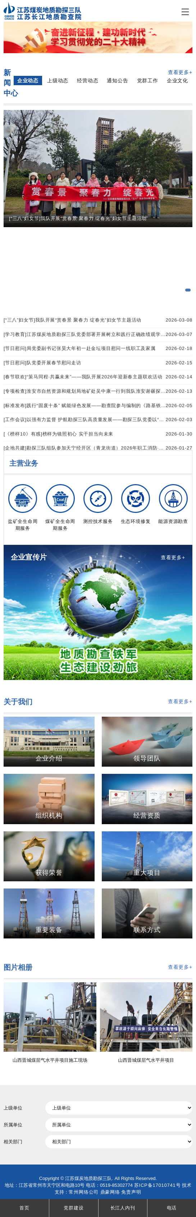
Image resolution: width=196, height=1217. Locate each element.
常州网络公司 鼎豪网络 (94, 1192)
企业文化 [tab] (177, 81)
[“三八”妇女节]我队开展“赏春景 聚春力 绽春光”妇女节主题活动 (98, 395)
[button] (188, 290)
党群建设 (73, 1208)
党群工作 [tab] (147, 81)
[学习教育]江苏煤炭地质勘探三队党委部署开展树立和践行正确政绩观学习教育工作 (98, 409)
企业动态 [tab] (27, 81)
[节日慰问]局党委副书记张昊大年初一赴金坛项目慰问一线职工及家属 (98, 423)
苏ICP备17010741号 (157, 1185)
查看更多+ (180, 73)
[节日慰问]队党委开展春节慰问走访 (98, 438)
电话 (172, 1208)
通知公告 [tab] (117, 81)
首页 (24, 1208)
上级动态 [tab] (57, 81)
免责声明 (131, 1192)
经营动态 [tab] (87, 81)
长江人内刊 (122, 1208)
